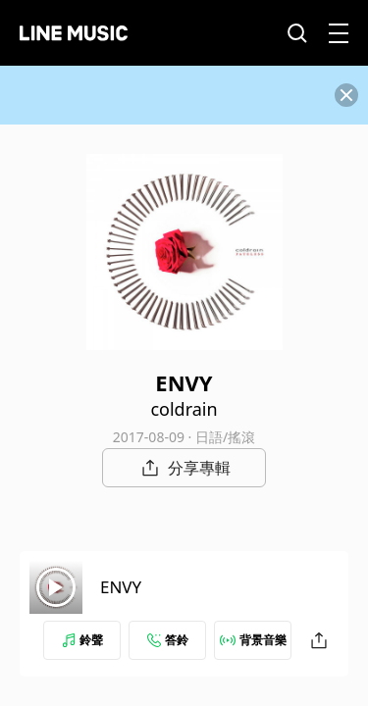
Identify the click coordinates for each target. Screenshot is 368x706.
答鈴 (167, 639)
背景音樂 (253, 639)
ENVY (120, 587)
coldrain (183, 409)
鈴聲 (82, 639)
